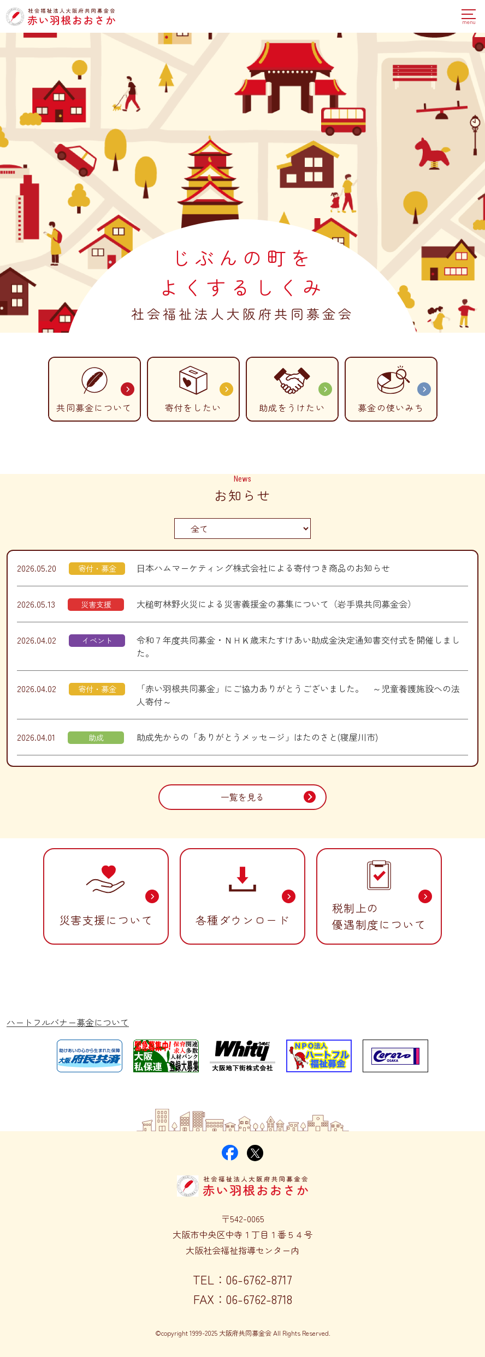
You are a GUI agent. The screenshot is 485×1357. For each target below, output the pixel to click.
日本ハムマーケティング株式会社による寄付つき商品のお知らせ (263, 567)
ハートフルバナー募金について (68, 1022)
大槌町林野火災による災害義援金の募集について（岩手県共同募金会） (276, 603)
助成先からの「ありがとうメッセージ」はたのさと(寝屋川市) (257, 736)
